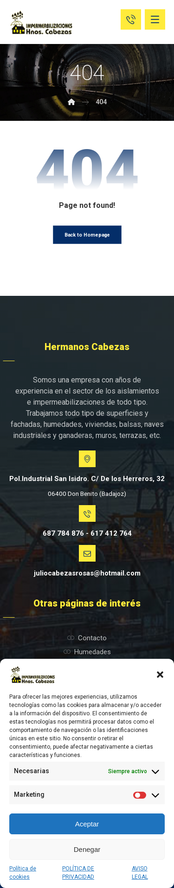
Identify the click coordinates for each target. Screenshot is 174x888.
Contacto (87, 638)
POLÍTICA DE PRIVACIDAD (78, 872)
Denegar (87, 849)
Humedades (87, 652)
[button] (160, 674)
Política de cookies (22, 872)
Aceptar (87, 824)
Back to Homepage (87, 235)
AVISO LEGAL (140, 872)
